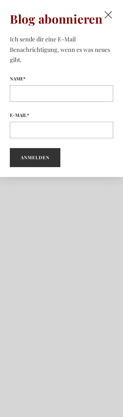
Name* (61, 89)
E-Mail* (61, 125)
